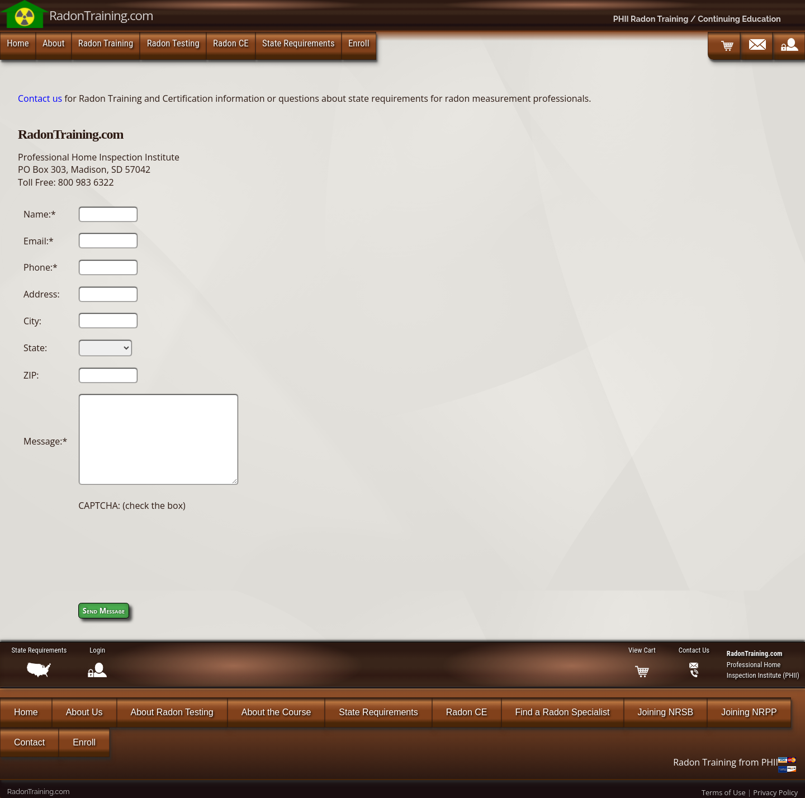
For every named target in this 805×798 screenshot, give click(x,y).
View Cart (641, 650)
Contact (29, 742)
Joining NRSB (666, 712)
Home (18, 43)
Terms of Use (724, 792)
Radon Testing (173, 43)
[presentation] (163, 544)
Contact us (40, 98)
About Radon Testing (172, 712)
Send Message (104, 611)
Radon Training (106, 43)
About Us (84, 712)
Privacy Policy (775, 792)
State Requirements (298, 43)
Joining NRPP (749, 712)
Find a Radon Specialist (562, 712)
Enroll (359, 43)
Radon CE (231, 43)
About (53, 43)
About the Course (276, 712)
